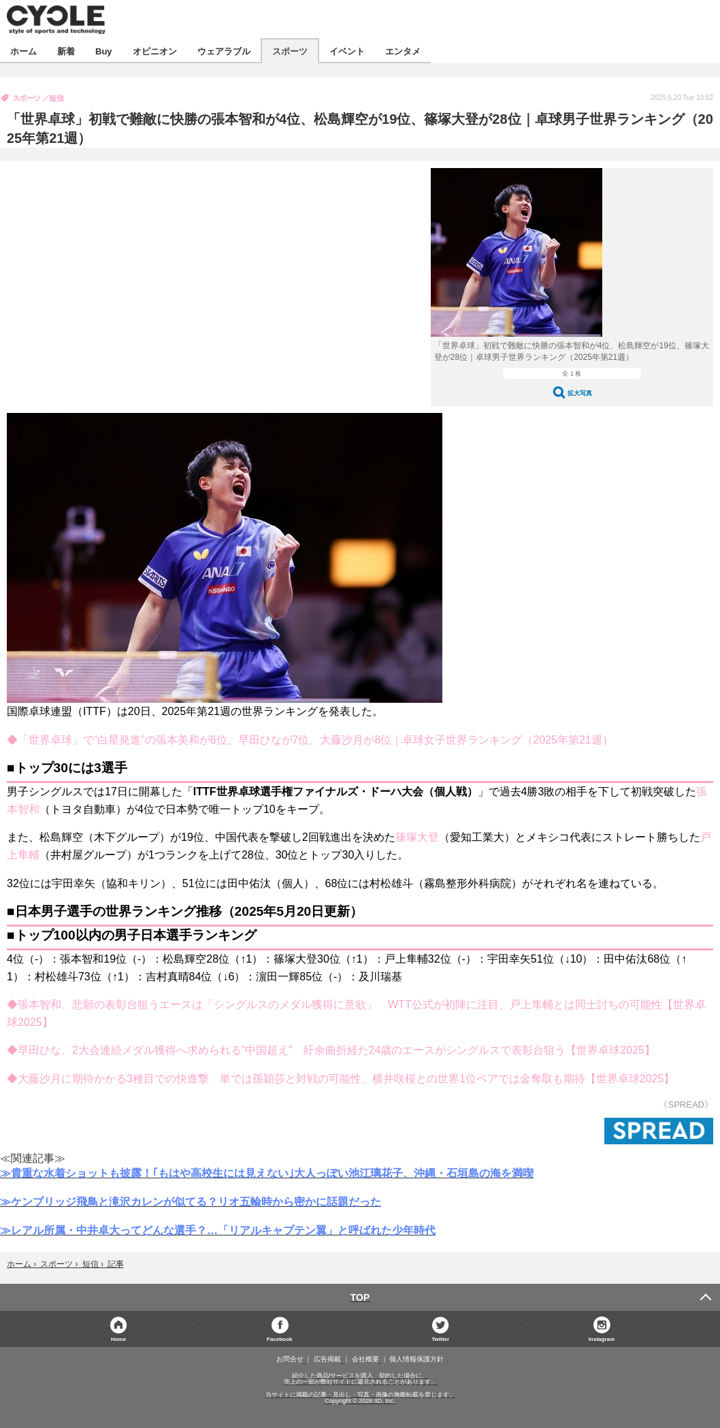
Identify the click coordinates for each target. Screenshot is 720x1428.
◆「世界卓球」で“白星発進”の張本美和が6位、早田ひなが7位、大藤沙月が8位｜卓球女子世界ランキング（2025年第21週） (310, 740)
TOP (360, 1297)
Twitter (440, 1338)
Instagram (602, 1338)
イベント (347, 50)
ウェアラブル (223, 50)
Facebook (279, 1338)
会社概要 (365, 1359)
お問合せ (290, 1359)
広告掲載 (327, 1359)
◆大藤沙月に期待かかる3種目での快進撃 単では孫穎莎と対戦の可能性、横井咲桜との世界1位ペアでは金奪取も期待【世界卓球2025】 (340, 1078)
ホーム (23, 50)
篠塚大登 (417, 837)
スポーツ (290, 50)
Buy (103, 50)
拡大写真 (580, 393)
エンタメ (403, 50)
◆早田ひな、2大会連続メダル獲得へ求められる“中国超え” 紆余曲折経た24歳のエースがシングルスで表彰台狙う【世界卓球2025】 (331, 1050)
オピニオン (155, 50)
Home (118, 1338)
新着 (66, 50)
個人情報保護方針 (416, 1359)
